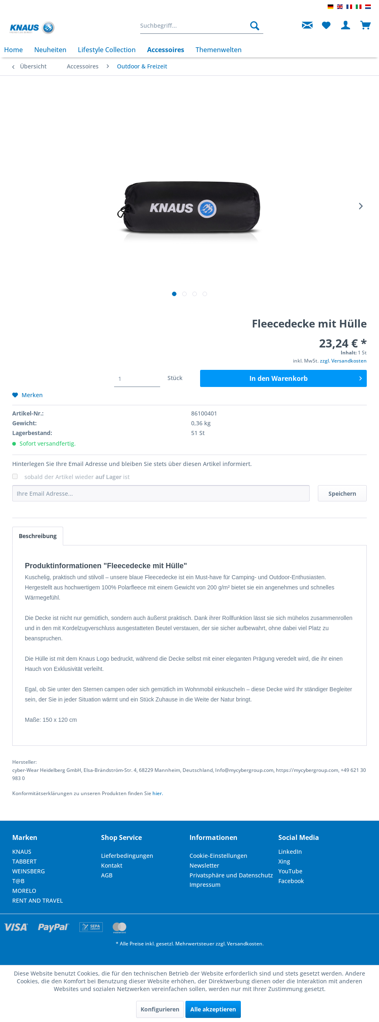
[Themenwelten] (218, 49)
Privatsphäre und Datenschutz (231, 875)
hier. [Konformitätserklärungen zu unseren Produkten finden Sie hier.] (157, 793)
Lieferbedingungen (127, 855)
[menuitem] (201, 26)
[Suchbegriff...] (201, 26)
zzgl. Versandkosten (343, 360)
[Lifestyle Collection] (106, 49)
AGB (106, 875)
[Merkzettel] (326, 26)
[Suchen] (254, 26)
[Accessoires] (165, 49)
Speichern (342, 493)
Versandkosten (244, 943)
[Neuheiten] (50, 49)
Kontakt (111, 865)
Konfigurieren (160, 1009)
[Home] (16, 49)
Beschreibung (38, 536)
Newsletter (204, 865)
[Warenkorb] (366, 26)
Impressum (205, 884)
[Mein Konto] (346, 26)
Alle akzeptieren (213, 1009)
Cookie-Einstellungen (218, 855)
